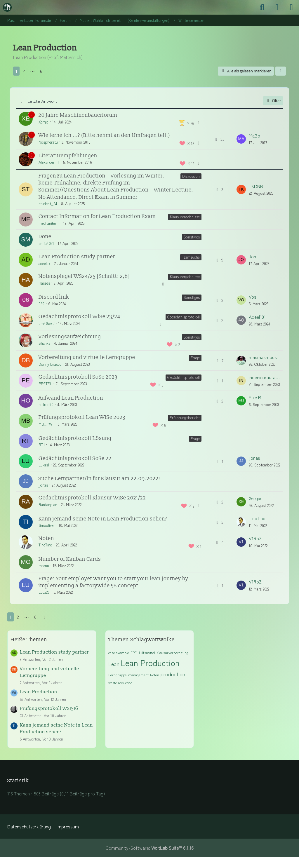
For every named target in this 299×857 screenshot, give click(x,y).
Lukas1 (44, 465)
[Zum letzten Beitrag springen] (241, 139)
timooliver (47, 525)
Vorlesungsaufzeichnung (70, 336)
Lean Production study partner (77, 256)
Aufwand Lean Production (71, 398)
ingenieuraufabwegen (264, 377)
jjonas (254, 457)
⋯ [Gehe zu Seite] (32, 71)
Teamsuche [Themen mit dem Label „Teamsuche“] (191, 257)
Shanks (44, 343)
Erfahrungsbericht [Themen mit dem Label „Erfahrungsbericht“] (185, 417)
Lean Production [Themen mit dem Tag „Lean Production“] (150, 662)
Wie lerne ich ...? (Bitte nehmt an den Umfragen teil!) (104, 135)
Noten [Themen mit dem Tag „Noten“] (154, 674)
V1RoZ (255, 538)
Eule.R (255, 397)
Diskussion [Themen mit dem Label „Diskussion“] (191, 176)
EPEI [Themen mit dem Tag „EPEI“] (134, 652)
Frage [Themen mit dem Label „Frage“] (195, 357)
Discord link (54, 297)
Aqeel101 (257, 316)
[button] (280, 71)
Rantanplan (48, 504)
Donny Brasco (50, 364)
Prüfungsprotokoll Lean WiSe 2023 (82, 417)
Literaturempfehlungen (68, 155)
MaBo (254, 135)
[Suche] (262, 7)
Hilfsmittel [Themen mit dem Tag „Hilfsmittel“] (147, 652)
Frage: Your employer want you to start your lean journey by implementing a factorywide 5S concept (113, 582)
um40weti (47, 323)
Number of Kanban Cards (70, 559)
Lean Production (38, 692)
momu (44, 565)
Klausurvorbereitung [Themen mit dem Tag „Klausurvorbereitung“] (172, 652)
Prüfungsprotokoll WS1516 (49, 708)
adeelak (44, 263)
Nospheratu (48, 142)
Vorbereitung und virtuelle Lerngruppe (87, 357)
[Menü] (291, 7)
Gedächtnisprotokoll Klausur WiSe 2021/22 (92, 497)
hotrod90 (46, 404)
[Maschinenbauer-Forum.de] (7, 7)
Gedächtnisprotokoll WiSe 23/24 (79, 316)
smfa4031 (46, 243)
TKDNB (256, 186)
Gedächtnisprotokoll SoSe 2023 (78, 377)
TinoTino (257, 518)
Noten (46, 538)
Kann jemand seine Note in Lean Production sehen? (103, 518)
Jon (252, 256)
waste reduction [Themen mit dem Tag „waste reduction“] (120, 682)
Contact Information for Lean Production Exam (97, 216)
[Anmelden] (277, 7)
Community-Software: (149, 847)
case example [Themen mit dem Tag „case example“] (118, 652)
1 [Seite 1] (16, 71)
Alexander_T (49, 162)
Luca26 (44, 592)
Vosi (253, 296)
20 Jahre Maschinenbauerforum (78, 115)
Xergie (43, 122)
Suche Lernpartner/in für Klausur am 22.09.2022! (99, 478)
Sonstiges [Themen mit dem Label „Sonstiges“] (192, 237)
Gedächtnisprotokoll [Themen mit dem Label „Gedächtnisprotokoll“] (183, 317)
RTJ (42, 444)
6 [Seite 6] (41, 71)
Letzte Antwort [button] (42, 101)
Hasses (44, 283)
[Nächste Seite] (50, 71)
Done (45, 236)
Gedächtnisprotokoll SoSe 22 (75, 458)
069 (41, 303)
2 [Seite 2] (23, 71)
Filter (273, 100)
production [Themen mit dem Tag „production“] (173, 674)
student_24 (48, 203)
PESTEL (45, 383)
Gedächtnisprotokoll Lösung (75, 438)
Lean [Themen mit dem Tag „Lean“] (113, 664)
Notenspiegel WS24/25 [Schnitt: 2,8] (84, 276)
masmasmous (263, 357)
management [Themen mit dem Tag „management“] (138, 674)
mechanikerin (49, 223)
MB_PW (45, 424)
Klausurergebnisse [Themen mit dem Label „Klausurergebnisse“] (185, 217)
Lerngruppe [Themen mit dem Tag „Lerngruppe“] (117, 674)
